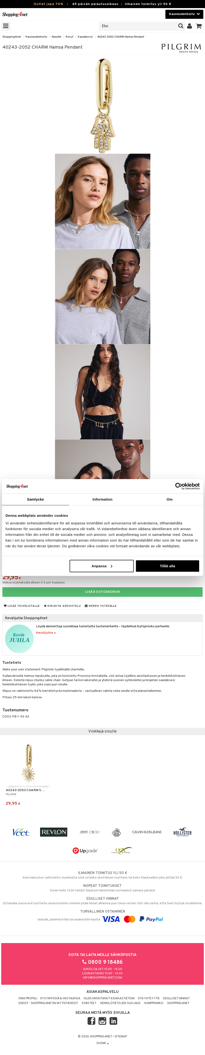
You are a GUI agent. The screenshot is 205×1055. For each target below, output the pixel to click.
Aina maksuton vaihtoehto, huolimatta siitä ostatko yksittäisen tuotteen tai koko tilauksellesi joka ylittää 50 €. (102, 875)
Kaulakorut (85, 37)
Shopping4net (11, 37)
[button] (199, 26)
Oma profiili (27, 998)
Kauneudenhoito (36, 37)
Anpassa (102, 566)
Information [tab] (103, 499)
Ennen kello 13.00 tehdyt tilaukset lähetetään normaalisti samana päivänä (102, 888)
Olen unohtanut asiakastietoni (109, 998)
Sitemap (121, 1037)
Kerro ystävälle (100, 606)
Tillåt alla (167, 566)
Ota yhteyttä (148, 998)
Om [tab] (170, 499)
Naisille (56, 37)
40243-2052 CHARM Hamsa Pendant (120, 37)
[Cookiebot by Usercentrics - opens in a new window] (179, 486)
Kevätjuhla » (46, 633)
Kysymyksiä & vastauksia (60, 998)
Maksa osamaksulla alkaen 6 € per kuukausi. (33, 583)
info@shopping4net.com (102, 978)
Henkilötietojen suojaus (120, 1003)
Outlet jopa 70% (48, 4)
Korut (69, 37)
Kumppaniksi (153, 1003)
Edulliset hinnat (176, 998)
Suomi (102, 1043)
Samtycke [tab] (35, 499)
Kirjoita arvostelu (62, 606)
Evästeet (89, 1003)
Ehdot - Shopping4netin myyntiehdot (48, 1003)
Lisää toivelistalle (22, 606)
